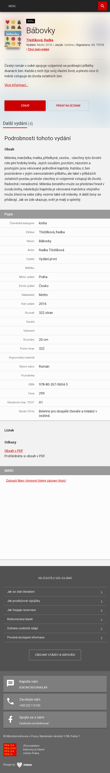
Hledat (102, 5)
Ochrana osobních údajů (22, 628)
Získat (25, 105)
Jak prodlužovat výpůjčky (23, 601)
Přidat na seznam (68, 105)
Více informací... (16, 85)
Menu (12, 6)
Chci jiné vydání (38, 49)
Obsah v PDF (13, 451)
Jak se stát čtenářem (21, 591)
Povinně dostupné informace (26, 637)
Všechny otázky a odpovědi (55, 655)
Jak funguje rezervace (21, 610)
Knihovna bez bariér (20, 619)
